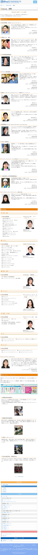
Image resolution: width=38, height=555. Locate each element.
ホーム (2, 5)
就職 (4, 486)
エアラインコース (6, 499)
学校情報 (33, 545)
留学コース (5, 508)
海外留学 (4, 489)
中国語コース (6, 519)
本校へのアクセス (4, 545)
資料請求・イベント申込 (7, 540)
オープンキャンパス (7, 534)
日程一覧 (4, 535)
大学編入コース (6, 507)
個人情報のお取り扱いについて (19, 546)
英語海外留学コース (7, 525)
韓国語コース (6, 516)
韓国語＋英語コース (7, 512)
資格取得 (4, 491)
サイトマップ (28, 545)
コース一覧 (5, 496)
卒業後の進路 (8, 5)
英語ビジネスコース (7, 505)
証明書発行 (22, 545)
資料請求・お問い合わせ (13, 545)
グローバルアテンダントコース (9, 501)
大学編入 (4, 488)
